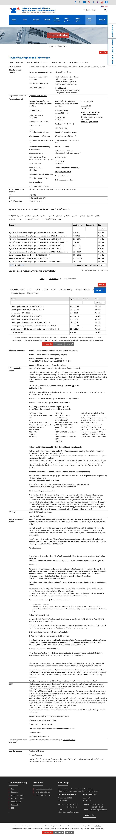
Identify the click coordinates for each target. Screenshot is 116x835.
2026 (20, 219)
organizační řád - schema (38, 96)
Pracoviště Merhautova (52, 219)
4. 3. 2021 (76, 236)
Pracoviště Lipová (33, 219)
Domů (14, 20)
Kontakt (102, 20)
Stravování (15, 792)
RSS (103, 52)
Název (12, 225)
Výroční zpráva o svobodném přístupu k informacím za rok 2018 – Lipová (37, 249)
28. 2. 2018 (77, 262)
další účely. (98, 826)
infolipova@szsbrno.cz (69, 132)
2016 (36, 216)
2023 (91, 216)
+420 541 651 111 (41, 83)
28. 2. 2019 (77, 249)
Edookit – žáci (16, 802)
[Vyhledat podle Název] (40, 229)
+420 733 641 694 (35, 126)
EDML (13, 808)
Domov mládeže (57, 20)
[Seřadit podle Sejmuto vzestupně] (95, 224)
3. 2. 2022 (76, 233)
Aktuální (101, 233)
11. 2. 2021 (77, 239)
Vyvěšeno (77, 225)
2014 (21, 216)
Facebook (14, 805)
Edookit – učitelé (17, 799)
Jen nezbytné (59, 832)
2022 (83, 216)
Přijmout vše (48, 832)
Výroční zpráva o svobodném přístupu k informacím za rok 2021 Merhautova (38, 233)
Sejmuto (90, 225)
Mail (12, 789)
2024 (98, 216)
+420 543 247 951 (68, 124)
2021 (75, 216)
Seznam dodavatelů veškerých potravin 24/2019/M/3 (30, 255)
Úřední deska (88, 20)
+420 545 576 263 (41, 121)
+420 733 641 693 (61, 128)
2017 (44, 216)
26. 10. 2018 (77, 258)
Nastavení (69, 832)
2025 (13, 219)
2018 (52, 216)
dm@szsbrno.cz (92, 115)
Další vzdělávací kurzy (43, 796)
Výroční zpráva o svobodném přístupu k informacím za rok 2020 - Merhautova (38, 236)
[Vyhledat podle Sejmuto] (91, 229)
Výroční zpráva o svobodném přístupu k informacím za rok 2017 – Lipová (37, 262)
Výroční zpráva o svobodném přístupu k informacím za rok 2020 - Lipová (36, 239)
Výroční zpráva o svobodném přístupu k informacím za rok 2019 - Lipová (36, 246)
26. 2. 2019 (77, 255)
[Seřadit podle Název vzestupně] (16, 224)
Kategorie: (12, 216)
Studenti (47, 20)
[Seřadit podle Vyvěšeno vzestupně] (83, 224)
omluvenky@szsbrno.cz (89, 122)
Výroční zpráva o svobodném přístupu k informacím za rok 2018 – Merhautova (39, 252)
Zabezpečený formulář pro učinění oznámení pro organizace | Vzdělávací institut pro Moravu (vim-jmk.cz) (67, 627)
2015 (28, 216)
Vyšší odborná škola (43, 792)
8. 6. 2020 (76, 242)
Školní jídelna (67, 20)
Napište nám (89, 816)
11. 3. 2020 (77, 246)
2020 (67, 216)
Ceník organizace (69, 740)
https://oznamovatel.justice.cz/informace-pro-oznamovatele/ (74, 681)
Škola (25, 20)
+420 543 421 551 (94, 112)
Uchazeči (36, 20)
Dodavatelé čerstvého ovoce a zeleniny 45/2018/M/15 (30, 258)
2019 (60, 216)
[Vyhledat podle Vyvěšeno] (79, 229)
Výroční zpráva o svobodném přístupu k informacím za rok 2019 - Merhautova (38, 242)
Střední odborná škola (44, 789)
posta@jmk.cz (39, 87)
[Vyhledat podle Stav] (102, 229)
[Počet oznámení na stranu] (102, 265)
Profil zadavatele (35, 201)
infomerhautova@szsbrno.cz (39, 132)
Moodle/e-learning (17, 796)
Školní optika (77, 20)
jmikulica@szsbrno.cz (41, 737)
